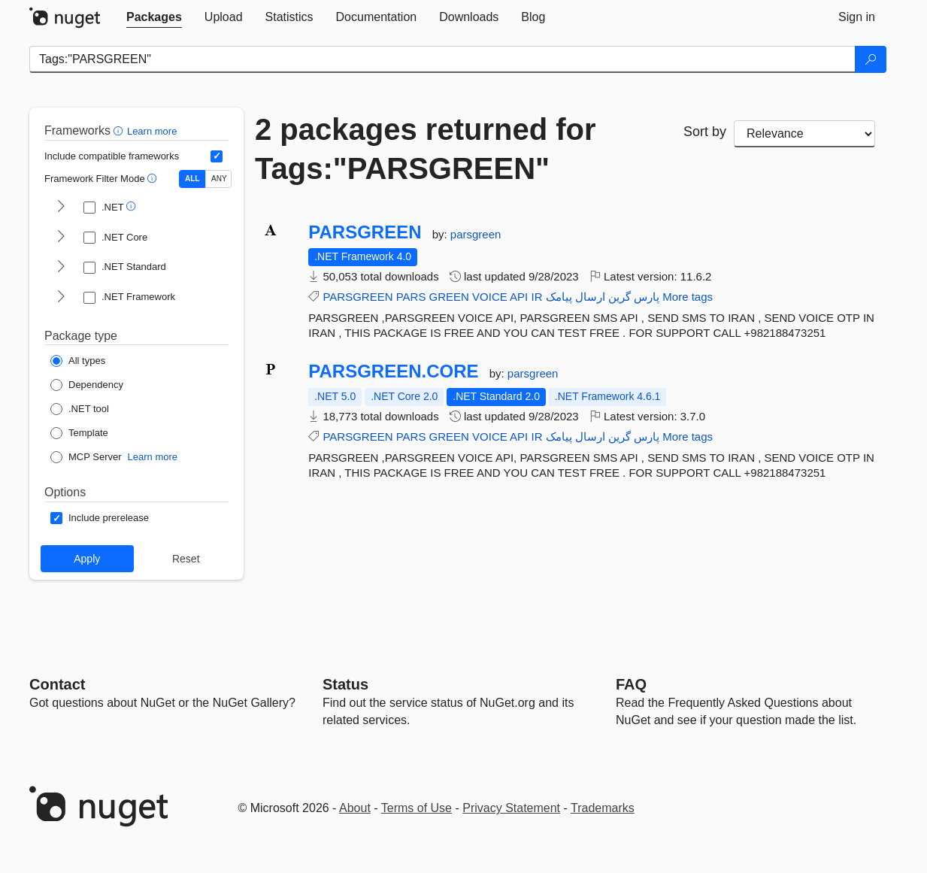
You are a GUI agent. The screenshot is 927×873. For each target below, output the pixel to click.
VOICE (489, 296)
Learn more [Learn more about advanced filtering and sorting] (152, 131)
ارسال (590, 296)
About (355, 808)
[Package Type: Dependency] (86, 385)
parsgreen (475, 234)
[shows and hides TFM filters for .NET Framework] (60, 298)
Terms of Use (416, 808)
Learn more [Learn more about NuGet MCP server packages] (152, 456)
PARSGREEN (364, 232)
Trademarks (603, 808)
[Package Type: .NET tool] (79, 409)
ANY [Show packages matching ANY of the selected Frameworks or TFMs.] (219, 178)
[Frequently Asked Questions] (631, 684)
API (519, 296)
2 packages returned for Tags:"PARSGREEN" (425, 149)
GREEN (449, 296)
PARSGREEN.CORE (393, 371)
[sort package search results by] (804, 133)
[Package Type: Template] (79, 433)
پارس (646, 296)
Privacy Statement (511, 808)
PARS (411, 296)
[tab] (154, 17)
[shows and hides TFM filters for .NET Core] (60, 238)
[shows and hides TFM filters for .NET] (60, 207)
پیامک (559, 296)
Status (345, 684)
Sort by (704, 131)
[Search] (870, 59)
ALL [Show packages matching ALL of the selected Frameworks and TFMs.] (192, 178)
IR (536, 296)
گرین (619, 296)
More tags (687, 296)
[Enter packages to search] (442, 59)
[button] (120, 130)
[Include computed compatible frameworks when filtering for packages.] (216, 156)
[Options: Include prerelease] (99, 518)
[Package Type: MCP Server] (86, 457)
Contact (57, 684)
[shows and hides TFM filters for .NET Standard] (60, 268)
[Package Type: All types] (77, 361)
